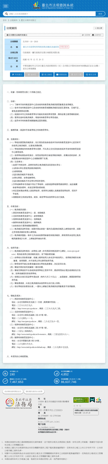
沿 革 (14, 66)
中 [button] (77, 406)
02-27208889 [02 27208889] (56, 410)
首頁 (5, 20)
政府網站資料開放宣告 (13, 391)
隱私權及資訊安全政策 (34, 391)
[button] (98, 28)
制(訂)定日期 (13, 59)
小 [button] (74, 406)
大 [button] (80, 406)
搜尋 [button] (100, 14)
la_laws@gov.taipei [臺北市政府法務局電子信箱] (46, 427)
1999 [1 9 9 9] (40, 410)
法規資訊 (13, 20)
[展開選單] (5, 6)
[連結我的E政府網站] (92, 400)
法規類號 (14, 41)
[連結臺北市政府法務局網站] (19, 403)
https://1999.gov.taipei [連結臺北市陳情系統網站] (49, 421)
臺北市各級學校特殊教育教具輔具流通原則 (41, 47)
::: (1, 19)
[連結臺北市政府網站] (98, 400)
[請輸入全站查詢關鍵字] (52, 14)
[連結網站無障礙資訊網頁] (81, 400)
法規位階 (14, 52)
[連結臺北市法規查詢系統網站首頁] (53, 6)
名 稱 (14, 47)
